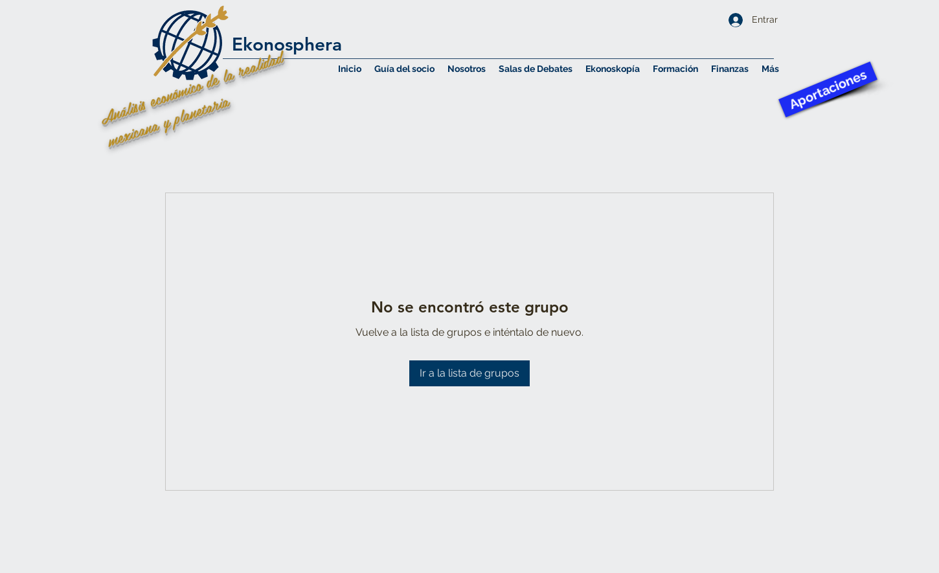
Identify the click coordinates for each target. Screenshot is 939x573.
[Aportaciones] (827, 89)
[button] (466, 68)
